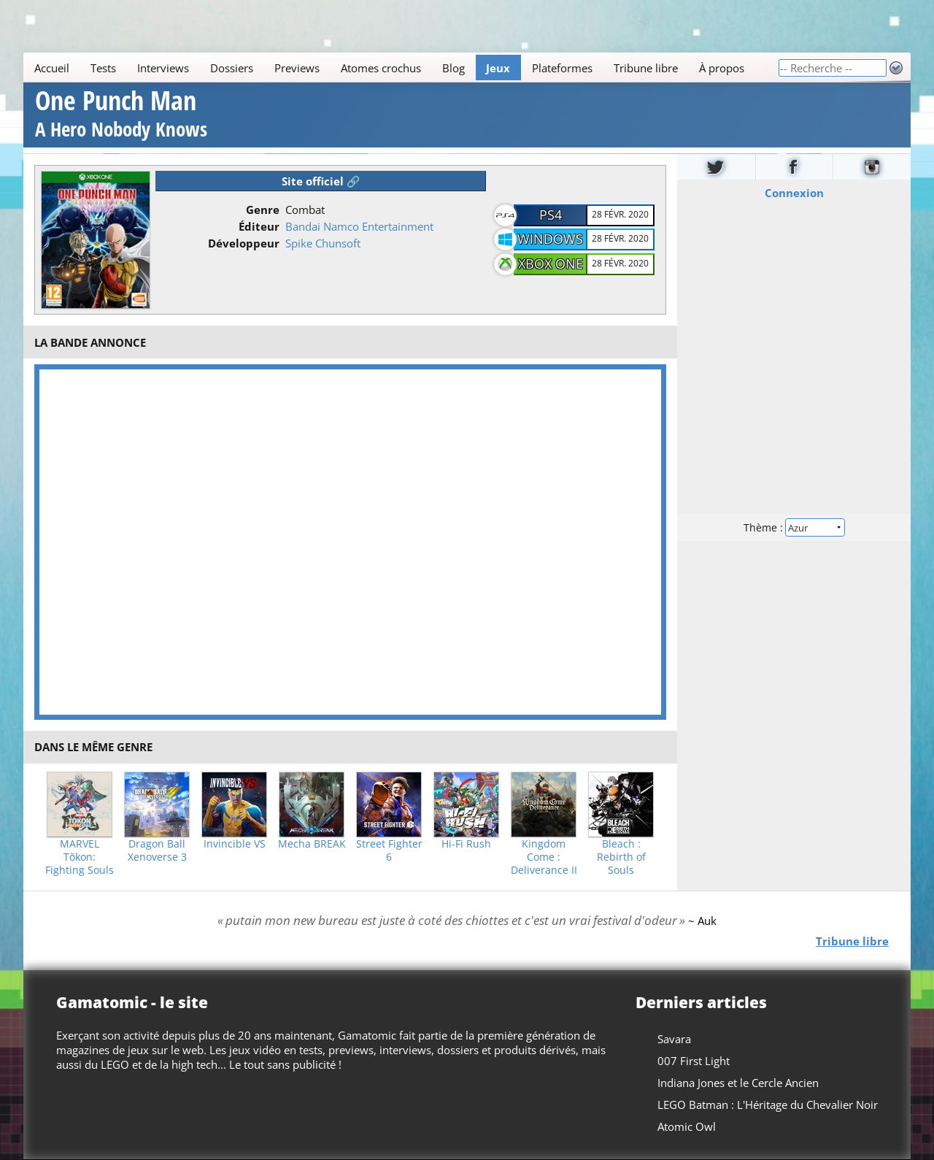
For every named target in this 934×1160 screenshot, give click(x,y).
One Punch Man (121, 115)
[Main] (400, 67)
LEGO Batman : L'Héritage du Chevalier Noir (767, 1104)
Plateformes (562, 68)
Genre (262, 209)
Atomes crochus (381, 68)
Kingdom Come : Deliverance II (544, 857)
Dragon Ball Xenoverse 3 (157, 850)
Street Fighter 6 (389, 850)
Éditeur (259, 226)
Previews (297, 68)
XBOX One (550, 263)
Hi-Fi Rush (466, 843)
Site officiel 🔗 (321, 181)
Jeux (498, 68)
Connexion (794, 192)
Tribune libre (646, 68)
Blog (453, 68)
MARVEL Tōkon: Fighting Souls (79, 857)
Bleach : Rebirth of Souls (621, 857)
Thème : (794, 527)
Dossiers (231, 68)
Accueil (51, 68)
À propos (721, 68)
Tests (103, 68)
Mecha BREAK (312, 843)
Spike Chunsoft (322, 243)
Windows (550, 238)
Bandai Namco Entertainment (359, 226)
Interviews (163, 68)
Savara (674, 1039)
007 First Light (693, 1060)
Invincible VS (235, 843)
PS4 (550, 214)
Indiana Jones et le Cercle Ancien (738, 1082)
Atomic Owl (686, 1126)
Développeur (243, 243)
